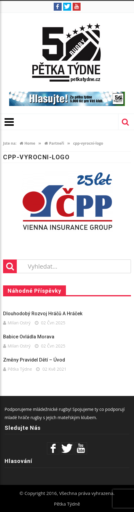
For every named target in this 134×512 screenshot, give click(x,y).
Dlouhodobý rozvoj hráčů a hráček (42, 313)
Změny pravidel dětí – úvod (34, 360)
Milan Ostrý (19, 323)
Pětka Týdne (20, 369)
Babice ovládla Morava (28, 337)
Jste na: (9, 143)
